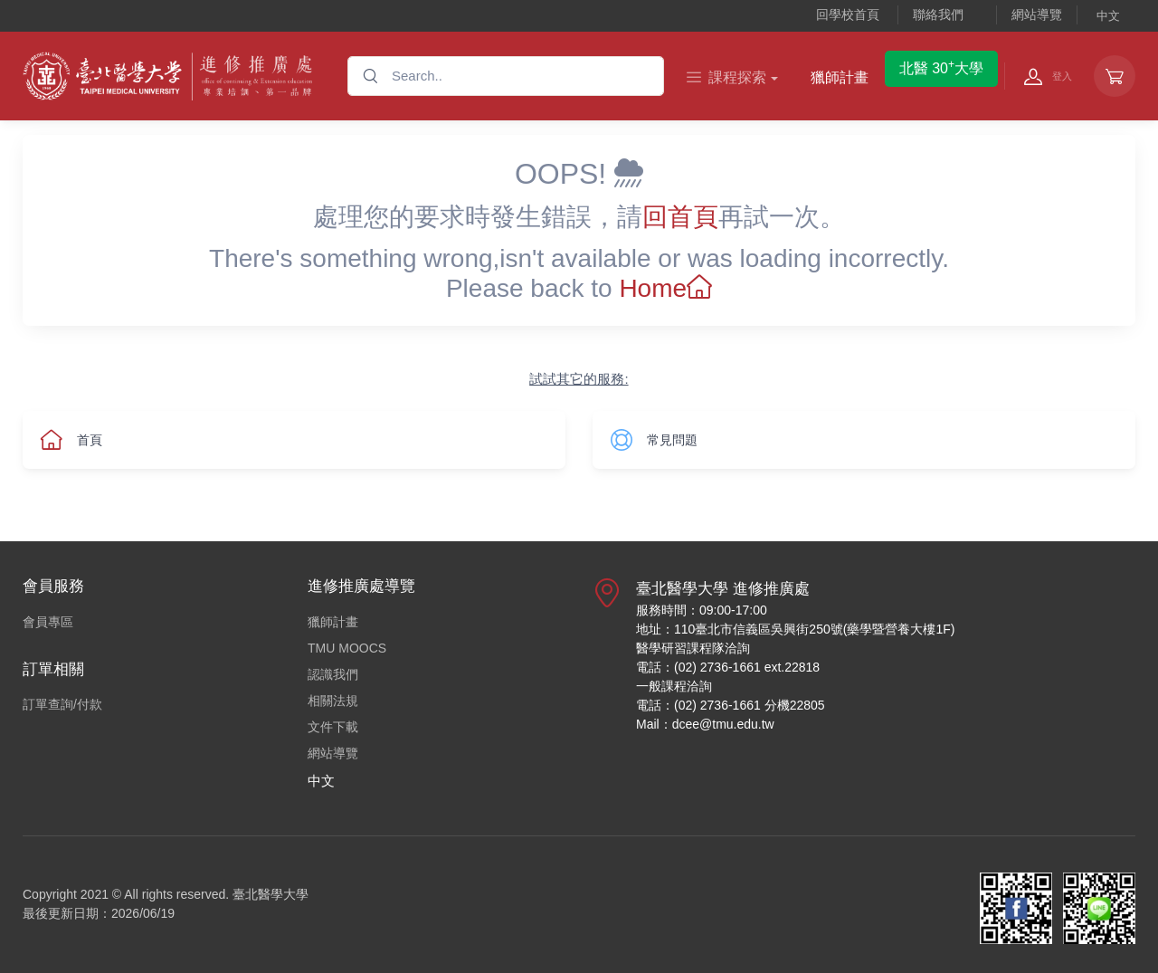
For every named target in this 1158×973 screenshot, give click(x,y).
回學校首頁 (847, 14)
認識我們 (333, 674)
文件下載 (333, 727)
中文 (1108, 16)
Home (665, 288)
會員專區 (48, 622)
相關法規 (333, 700)
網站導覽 (1036, 14)
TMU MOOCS (347, 648)
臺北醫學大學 (270, 894)
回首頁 (680, 217)
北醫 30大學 (941, 67)
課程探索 (726, 77)
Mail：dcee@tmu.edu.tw (705, 724)
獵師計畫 (839, 77)
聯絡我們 (938, 14)
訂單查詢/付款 (62, 704)
